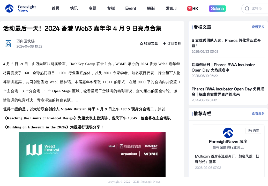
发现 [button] (171, 8)
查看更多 (258, 27)
